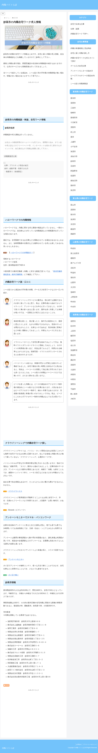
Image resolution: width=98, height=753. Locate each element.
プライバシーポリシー (89, 744)
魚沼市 (73, 190)
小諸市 (73, 370)
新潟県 (6, 685)
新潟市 (73, 98)
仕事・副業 (75, 29)
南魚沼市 (74, 181)
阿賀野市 (74, 171)
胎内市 (73, 185)
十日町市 (74, 122)
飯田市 (73, 336)
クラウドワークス (15, 491)
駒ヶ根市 (74, 394)
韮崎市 (73, 292)
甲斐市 (73, 273)
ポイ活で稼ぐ (13, 575)
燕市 (72, 137)
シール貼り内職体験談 (79, 84)
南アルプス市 (76, 263)
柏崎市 (73, 113)
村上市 (73, 132)
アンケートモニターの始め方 (82, 71)
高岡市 (73, 210)
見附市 (73, 127)
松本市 (73, 326)
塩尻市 (73, 341)
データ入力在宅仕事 (78, 66)
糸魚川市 (74, 156)
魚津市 (73, 219)
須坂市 (73, 365)
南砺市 (73, 234)
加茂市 (73, 151)
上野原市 (74, 297)
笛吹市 (73, 277)
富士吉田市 (75, 253)
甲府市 (73, 248)
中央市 (73, 307)
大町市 (73, 399)
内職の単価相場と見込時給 (81, 48)
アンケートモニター (16, 559)
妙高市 (73, 161)
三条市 (73, 108)
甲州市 (73, 302)
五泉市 (73, 166)
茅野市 (73, 384)
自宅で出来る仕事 (77, 24)
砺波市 (73, 229)
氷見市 (73, 224)
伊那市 (73, 374)
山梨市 (73, 282)
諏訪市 (73, 360)
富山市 (73, 205)
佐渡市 (73, 176)
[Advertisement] (33, 100)
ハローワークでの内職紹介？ (22, 253)
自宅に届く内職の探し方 (80, 53)
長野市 (73, 321)
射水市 (73, 214)
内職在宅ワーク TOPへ (79, 34)
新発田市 (74, 118)
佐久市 (73, 345)
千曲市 (73, 389)
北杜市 (73, 268)
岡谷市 (73, 355)
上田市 (73, 331)
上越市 (73, 142)
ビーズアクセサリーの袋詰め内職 (83, 77)
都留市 (73, 258)
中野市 (73, 379)
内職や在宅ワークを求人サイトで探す (83, 59)
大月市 (73, 287)
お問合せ (78, 744)
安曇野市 (74, 350)
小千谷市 (74, 147)
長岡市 (73, 103)
